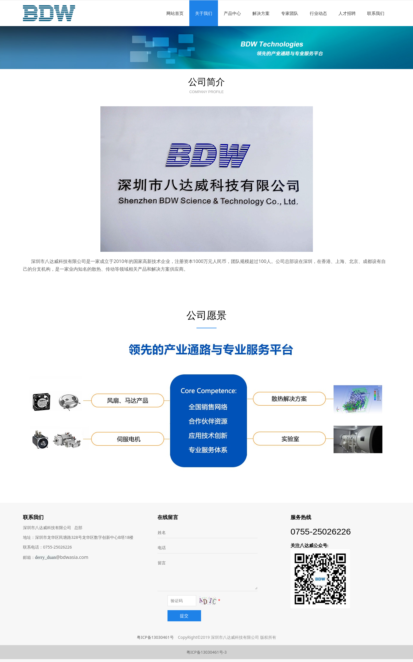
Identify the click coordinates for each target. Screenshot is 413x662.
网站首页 (175, 13)
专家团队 (289, 13)
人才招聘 (347, 13)
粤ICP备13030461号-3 (206, 652)
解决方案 (261, 13)
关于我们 (203, 13)
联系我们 (375, 13)
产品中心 (232, 13)
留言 (162, 562)
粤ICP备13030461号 (155, 637)
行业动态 (318, 13)
